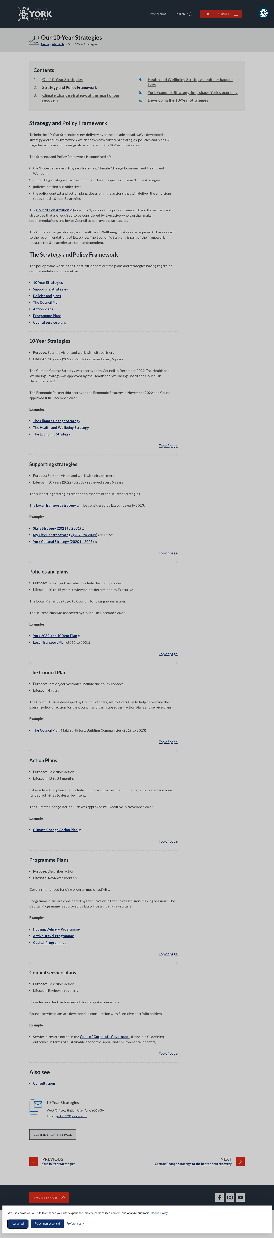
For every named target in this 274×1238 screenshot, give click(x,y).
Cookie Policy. (159, 1213)
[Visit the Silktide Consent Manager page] (264, 1224)
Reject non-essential (47, 1223)
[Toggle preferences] (75, 1223)
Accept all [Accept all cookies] (18, 1223)
